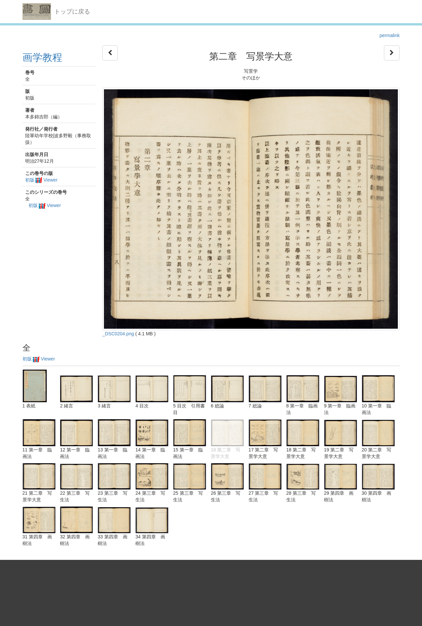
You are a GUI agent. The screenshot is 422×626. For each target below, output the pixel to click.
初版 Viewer (41, 180)
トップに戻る (72, 11)
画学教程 (42, 57)
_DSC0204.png (118, 333)
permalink (390, 35)
